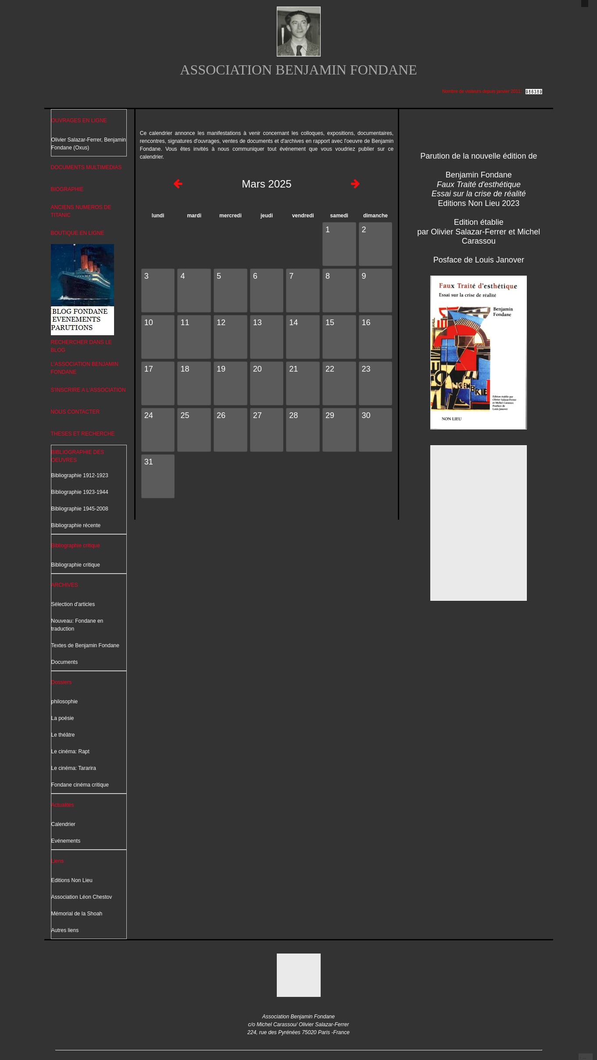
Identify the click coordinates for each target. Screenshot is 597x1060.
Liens (57, 861)
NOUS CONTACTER (75, 412)
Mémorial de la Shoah (77, 914)
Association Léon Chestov (81, 897)
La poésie (62, 718)
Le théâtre (63, 735)
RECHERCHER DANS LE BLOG (81, 346)
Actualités (62, 805)
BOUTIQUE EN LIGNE (77, 233)
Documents (64, 662)
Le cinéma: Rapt (70, 751)
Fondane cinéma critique (80, 785)
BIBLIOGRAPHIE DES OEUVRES (77, 456)
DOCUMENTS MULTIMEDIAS (86, 167)
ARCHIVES (64, 585)
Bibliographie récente (76, 525)
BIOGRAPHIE (67, 189)
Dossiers (61, 682)
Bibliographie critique (75, 545)
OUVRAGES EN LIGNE (79, 120)
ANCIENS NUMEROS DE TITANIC (81, 211)
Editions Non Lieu (72, 880)
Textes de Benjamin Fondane (85, 645)
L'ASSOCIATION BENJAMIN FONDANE (84, 368)
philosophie (64, 701)
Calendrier (63, 824)
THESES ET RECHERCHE (83, 434)
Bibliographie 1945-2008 (79, 509)
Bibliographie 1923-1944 (79, 492)
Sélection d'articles (73, 604)
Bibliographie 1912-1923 (79, 475)
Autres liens (65, 930)
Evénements (66, 841)
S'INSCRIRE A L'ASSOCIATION (88, 390)
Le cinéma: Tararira (74, 768)
